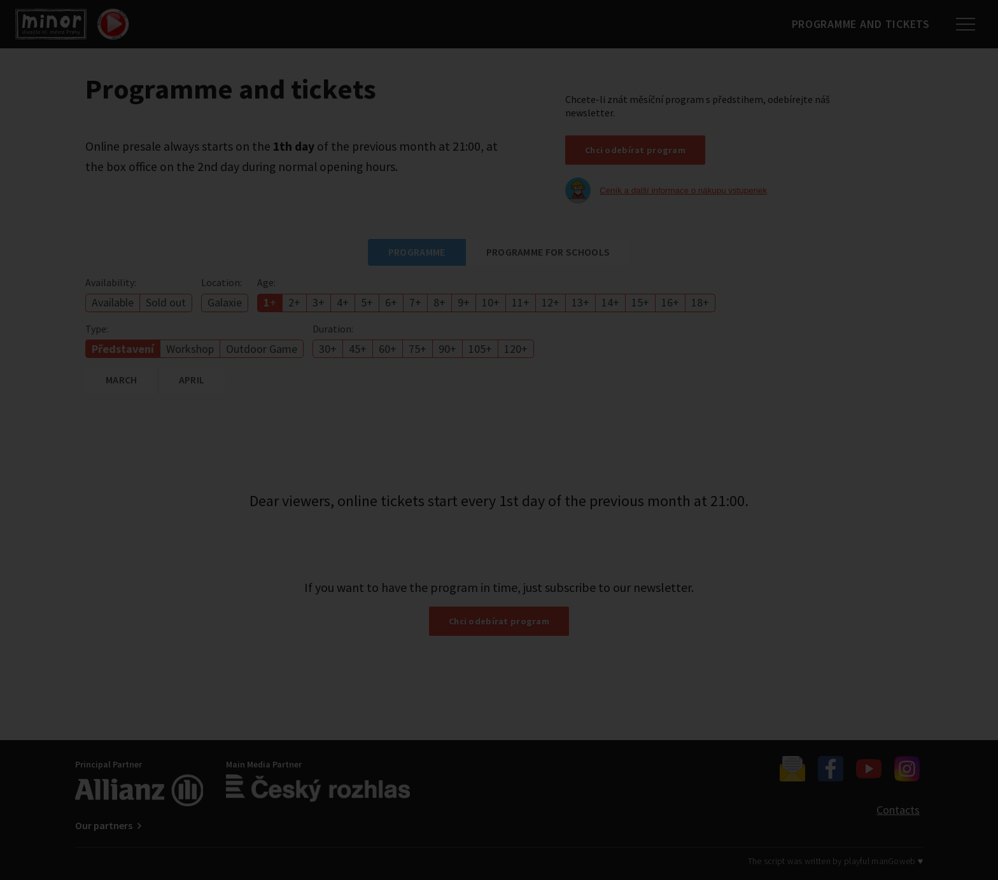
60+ (388, 348)
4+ (343, 302)
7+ (415, 302)
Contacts (898, 809)
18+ (700, 302)
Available (113, 302)
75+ (417, 348)
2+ (294, 302)
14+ (610, 302)
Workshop (190, 348)
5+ (367, 302)
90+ (447, 348)
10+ (491, 302)
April (192, 379)
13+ (580, 302)
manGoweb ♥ (897, 861)
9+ (464, 302)
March (121, 379)
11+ (521, 302)
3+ (319, 302)
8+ (439, 302)
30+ (328, 348)
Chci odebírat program (635, 150)
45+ (358, 348)
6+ (391, 302)
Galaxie (224, 302)
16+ (670, 302)
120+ (516, 348)
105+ (480, 348)
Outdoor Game (261, 348)
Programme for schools (548, 251)
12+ (550, 302)
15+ (640, 302)
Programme (417, 251)
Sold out (166, 302)
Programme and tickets (855, 24)
